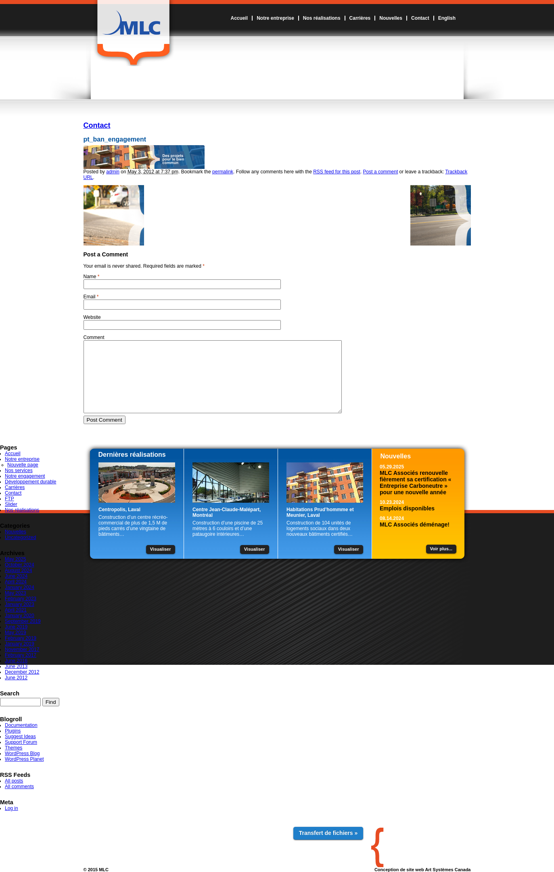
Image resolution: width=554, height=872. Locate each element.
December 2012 (22, 672)
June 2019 (16, 627)
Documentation (21, 725)
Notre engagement (25, 476)
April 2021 (16, 610)
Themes (13, 748)
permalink (222, 172)
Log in (11, 808)
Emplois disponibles (407, 508)
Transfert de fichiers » (328, 833)
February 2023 (20, 598)
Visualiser (160, 549)
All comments (19, 786)
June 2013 (16, 666)
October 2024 (19, 565)
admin (112, 172)
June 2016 (16, 661)
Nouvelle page (22, 465)
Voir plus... (441, 548)
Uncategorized (20, 537)
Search (9, 693)
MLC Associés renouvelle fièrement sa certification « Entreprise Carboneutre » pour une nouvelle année (415, 482)
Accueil (239, 18)
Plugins (13, 731)
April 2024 (16, 582)
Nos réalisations (322, 18)
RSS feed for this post (336, 172)
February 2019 (20, 638)
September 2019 (23, 621)
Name (90, 276)
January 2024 (19, 587)
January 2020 (19, 615)
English (447, 18)
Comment (94, 337)
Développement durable (30, 482)
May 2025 (15, 559)
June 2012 (16, 678)
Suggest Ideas (20, 736)
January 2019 (19, 644)
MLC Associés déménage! (414, 524)
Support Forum (21, 742)
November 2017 (22, 649)
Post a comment (380, 172)
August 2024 (18, 570)
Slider (11, 504)
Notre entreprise (275, 18)
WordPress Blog (22, 753)
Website (92, 317)
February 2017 (20, 655)
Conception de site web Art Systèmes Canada (422, 869)
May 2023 (15, 593)
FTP (9, 499)
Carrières (360, 18)
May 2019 (15, 632)
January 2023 (19, 604)
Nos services (19, 470)
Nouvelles (390, 18)
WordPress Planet (24, 759)
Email (90, 297)
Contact (420, 18)
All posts (14, 781)
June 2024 (16, 576)
